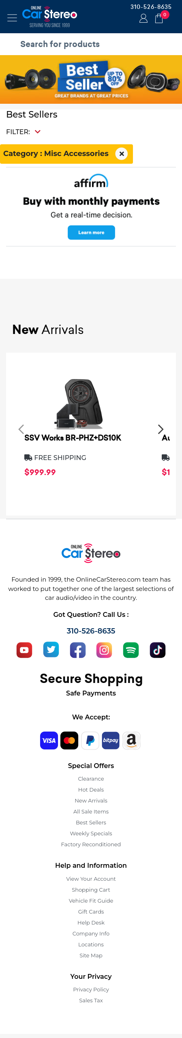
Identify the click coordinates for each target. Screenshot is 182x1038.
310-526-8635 (151, 7)
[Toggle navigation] (12, 18)
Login (142, 19)
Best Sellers (91, 822)
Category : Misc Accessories (66, 154)
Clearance (91, 778)
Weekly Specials (91, 833)
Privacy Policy (91, 989)
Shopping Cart (91, 889)
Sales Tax (91, 1000)
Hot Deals (91, 789)
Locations (91, 944)
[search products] (93, 44)
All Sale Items (91, 811)
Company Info (91, 933)
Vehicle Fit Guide (91, 900)
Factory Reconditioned (91, 844)
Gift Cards (91, 911)
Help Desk (91, 922)
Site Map (91, 955)
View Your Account (91, 878)
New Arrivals (91, 800)
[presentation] (21, 429)
